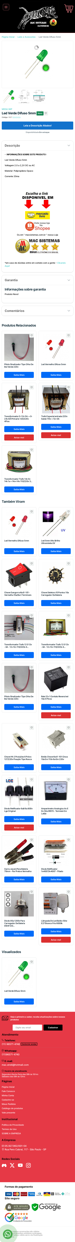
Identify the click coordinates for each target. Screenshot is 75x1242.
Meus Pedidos (9, 1104)
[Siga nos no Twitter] (12, 1165)
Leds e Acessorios (27, 37)
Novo (40, 113)
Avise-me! (19, 437)
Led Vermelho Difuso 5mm (53, 364)
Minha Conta (8, 1095)
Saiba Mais (19, 375)
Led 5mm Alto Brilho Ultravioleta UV (50, 541)
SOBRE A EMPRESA (11, 1133)
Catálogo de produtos (12, 1108)
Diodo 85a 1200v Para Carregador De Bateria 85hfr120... (14, 923)
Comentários (14, 311)
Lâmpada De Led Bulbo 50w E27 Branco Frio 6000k (54, 921)
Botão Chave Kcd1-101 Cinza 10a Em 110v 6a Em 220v (54, 757)
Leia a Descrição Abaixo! (38, 125)
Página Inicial (8, 37)
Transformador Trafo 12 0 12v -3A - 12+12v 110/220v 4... (18, 645)
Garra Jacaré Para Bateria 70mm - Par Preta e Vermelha (17, 870)
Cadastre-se (8, 1099)
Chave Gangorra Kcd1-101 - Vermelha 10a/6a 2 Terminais (17, 593)
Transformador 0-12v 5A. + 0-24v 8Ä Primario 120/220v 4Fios (18, 419)
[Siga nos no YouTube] (20, 1165)
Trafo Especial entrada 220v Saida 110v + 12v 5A (54, 417)
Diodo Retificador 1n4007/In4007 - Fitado (52, 870)
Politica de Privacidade (13, 1125)
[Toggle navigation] (6, 7)
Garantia (11, 280)
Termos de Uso (9, 1129)
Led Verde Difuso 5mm (14, 991)
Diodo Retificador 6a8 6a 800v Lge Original (18, 809)
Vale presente (8, 1112)
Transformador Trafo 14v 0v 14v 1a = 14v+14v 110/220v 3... (18, 480)
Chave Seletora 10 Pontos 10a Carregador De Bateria (55, 593)
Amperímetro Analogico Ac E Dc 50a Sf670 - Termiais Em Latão (54, 811)
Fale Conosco (8, 1091)
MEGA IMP (7, 109)
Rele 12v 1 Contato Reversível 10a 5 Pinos (54, 697)
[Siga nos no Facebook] (4, 1165)
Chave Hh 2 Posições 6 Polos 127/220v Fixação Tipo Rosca (18, 757)
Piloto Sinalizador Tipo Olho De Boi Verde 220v (18, 365)
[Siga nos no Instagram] (28, 1165)
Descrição (12, 145)
